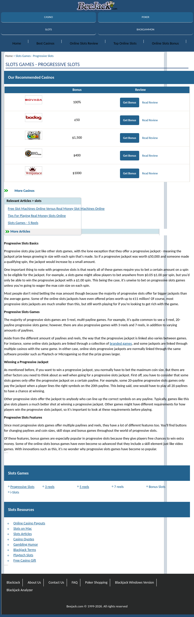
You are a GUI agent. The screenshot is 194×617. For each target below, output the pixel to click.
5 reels (84, 487)
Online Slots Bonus (165, 43)
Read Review (150, 102)
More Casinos (25, 191)
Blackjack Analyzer (20, 590)
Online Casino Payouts (29, 523)
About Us (34, 582)
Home (16, 43)
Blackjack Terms (24, 550)
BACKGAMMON (145, 29)
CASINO (48, 17)
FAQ (75, 582)
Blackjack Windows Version (134, 582)
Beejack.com (74, 606)
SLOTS (48, 29)
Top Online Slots (124, 43)
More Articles (20, 231)
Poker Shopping (96, 582)
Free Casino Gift (24, 560)
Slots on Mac (22, 528)
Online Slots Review (84, 43)
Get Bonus (129, 102)
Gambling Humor (25, 544)
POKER (145, 17)
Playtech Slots (23, 555)
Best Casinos (45, 43)
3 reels (50, 487)
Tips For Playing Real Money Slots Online (37, 216)
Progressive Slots (22, 487)
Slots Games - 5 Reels (23, 223)
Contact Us (56, 582)
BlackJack (13, 582)
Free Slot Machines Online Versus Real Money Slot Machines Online (56, 209)
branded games (121, 343)
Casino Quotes (23, 539)
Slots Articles (22, 534)
